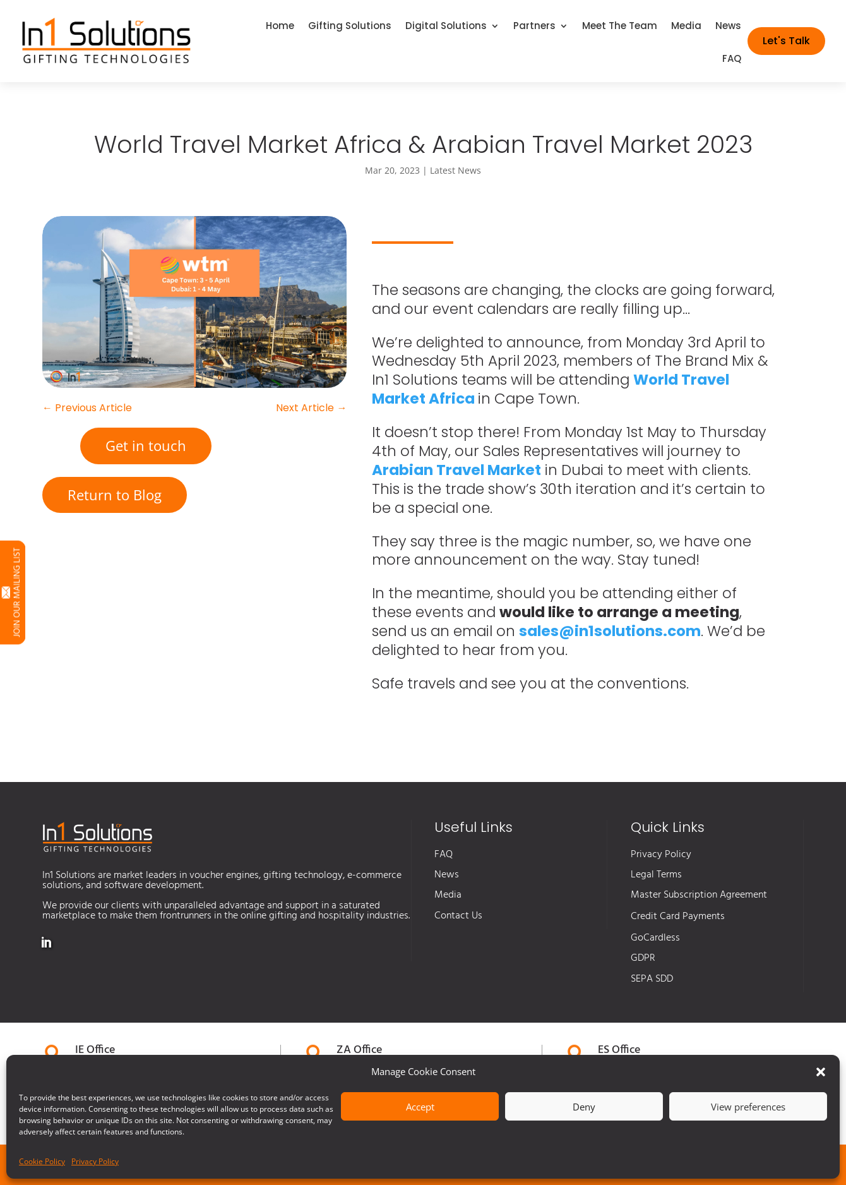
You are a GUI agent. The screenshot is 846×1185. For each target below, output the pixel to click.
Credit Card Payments (678, 916)
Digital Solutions (446, 26)
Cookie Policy (42, 1161)
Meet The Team (619, 26)
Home (280, 26)
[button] (820, 1072)
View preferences (748, 1106)
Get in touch (145, 445)
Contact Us (458, 916)
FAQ (731, 59)
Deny (584, 1106)
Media (686, 26)
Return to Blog (115, 494)
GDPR (643, 958)
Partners (534, 26)
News (728, 26)
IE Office (95, 1050)
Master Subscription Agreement (699, 895)
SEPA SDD (652, 979)
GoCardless (655, 938)
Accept (420, 1106)
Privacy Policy (95, 1161)
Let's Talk (786, 40)
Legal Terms (656, 875)
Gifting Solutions (349, 26)
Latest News (455, 170)
